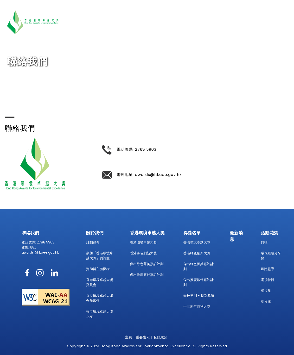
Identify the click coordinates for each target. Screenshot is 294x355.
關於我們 (159, 19)
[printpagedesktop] (231, 33)
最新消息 (218, 19)
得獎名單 (238, 19)
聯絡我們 (281, 19)
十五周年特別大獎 (196, 306)
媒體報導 (267, 269)
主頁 (128, 337)
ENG (197, 33)
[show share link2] (241, 33)
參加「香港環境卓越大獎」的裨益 (99, 256)
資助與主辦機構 (98, 269)
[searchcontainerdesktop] (286, 33)
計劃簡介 (93, 242)
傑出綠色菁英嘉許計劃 (147, 264)
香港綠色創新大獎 (143, 253)
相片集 (266, 290)
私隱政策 (160, 337)
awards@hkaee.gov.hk (158, 174)
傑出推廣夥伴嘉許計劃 (147, 274)
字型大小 (214, 33)
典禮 (264, 242)
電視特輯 (267, 279)
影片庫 (266, 301)
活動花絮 (260, 19)
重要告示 (143, 337)
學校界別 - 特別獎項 (198, 295)
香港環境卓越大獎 (188, 19)
